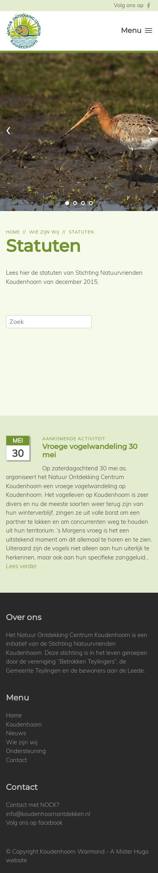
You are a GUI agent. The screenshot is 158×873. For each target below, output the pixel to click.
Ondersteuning (26, 751)
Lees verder (21, 566)
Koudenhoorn (24, 724)
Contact (16, 760)
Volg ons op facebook (34, 822)
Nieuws (16, 733)
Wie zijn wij (44, 232)
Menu (136, 30)
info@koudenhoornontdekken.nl (48, 814)
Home (13, 232)
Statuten (81, 232)
